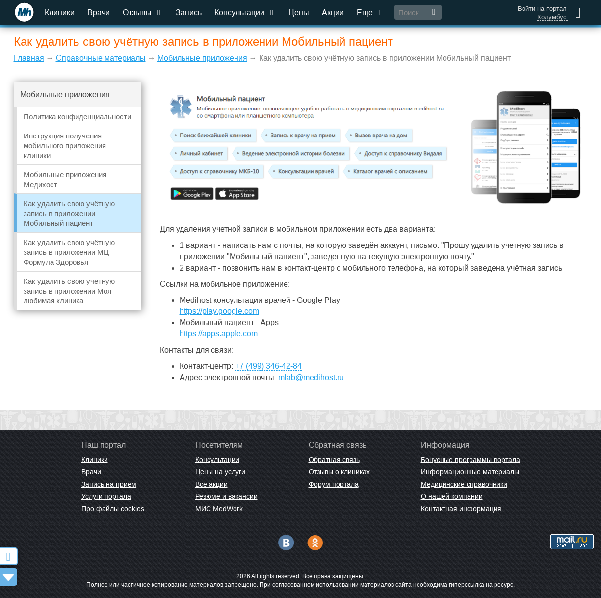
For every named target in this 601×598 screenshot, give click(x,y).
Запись (189, 12)
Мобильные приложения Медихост (65, 179)
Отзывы (143, 12)
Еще (370, 12)
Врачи (98, 12)
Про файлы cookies (112, 509)
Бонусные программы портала (470, 459)
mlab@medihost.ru (311, 377)
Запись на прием (108, 484)
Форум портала (334, 484)
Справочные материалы (101, 58)
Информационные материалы (470, 472)
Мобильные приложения (202, 58)
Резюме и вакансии (226, 496)
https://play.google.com (219, 311)
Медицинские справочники (464, 484)
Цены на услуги (220, 472)
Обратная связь (334, 459)
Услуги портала (106, 496)
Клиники (60, 12)
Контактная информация (461, 509)
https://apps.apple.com (219, 333)
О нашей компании (452, 496)
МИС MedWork (219, 509)
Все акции (211, 484)
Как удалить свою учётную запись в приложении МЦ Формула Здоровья (69, 252)
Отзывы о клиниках (339, 472)
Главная (29, 58)
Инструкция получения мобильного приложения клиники (65, 146)
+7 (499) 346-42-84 (268, 366)
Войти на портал (542, 8)
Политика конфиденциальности (77, 116)
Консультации (245, 12)
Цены (298, 12)
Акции (333, 12)
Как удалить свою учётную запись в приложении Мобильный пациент (69, 213)
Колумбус (552, 17)
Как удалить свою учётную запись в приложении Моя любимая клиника (69, 291)
